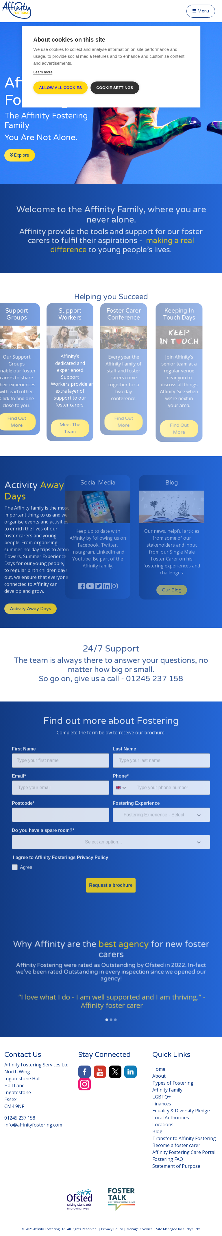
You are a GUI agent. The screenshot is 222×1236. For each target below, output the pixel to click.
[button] (21, 996)
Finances (161, 1103)
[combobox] (123, 772)
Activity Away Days (30, 624)
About (159, 1076)
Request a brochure (110, 869)
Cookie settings (114, 88)
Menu (201, 11)
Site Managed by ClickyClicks (178, 1229)
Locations (162, 1124)
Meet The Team (57, 428)
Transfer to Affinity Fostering (184, 1138)
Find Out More (112, 421)
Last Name (124, 733)
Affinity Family (167, 1090)
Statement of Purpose (176, 1166)
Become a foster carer (176, 1145)
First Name (24, 733)
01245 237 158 (144, 675)
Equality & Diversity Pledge (181, 1110)
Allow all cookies (60, 88)
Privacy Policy (112, 1229)
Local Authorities (170, 1117)
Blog (157, 1131)
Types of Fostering (172, 1083)
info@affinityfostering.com (33, 1125)
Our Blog (159, 590)
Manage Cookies (139, 1229)
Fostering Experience (136, 787)
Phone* (121, 760)
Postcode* (23, 787)
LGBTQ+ (161, 1097)
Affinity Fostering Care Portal (183, 1152)
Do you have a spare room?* (43, 814)
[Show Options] (199, 799)
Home (158, 1069)
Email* (19, 760)
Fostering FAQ (167, 1159)
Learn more (42, 72)
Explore (19, 155)
